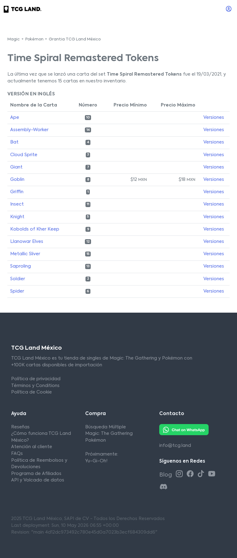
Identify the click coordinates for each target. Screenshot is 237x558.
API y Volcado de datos (37, 480)
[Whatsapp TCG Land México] (184, 429)
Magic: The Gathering (109, 433)
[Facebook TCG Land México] (191, 474)
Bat (14, 142)
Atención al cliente (31, 447)
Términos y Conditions (35, 386)
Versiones (213, 117)
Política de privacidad (35, 379)
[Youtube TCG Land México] (211, 474)
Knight (17, 217)
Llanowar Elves (26, 241)
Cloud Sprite (23, 155)
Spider (17, 291)
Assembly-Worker (29, 130)
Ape (14, 117)
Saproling (20, 266)
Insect (17, 204)
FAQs (17, 454)
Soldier (17, 279)
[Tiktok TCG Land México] (202, 474)
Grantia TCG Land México (75, 39)
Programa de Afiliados (36, 474)
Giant (16, 167)
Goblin (17, 179)
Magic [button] (14, 39)
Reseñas (20, 427)
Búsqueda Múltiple (105, 427)
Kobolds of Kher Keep (34, 229)
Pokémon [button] (34, 39)
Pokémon (95, 440)
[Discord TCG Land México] (163, 487)
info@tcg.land (175, 445)
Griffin (16, 192)
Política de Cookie (31, 392)
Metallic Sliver (25, 254)
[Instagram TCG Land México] (180, 474)
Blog (166, 475)
